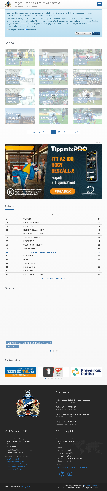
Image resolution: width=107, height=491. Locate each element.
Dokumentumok (65, 392)
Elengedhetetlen (16, 29)
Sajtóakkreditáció (14, 459)
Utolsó (75, 132)
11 (54, 132)
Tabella (9, 206)
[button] (50, 351)
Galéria (9, 288)
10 (48, 132)
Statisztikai (31, 29)
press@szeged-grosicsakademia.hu (72, 467)
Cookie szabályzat (14, 469)
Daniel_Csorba (25, 487)
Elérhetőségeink (64, 431)
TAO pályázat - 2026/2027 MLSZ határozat (73, 400)
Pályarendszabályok (15, 461)
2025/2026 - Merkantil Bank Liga (53, 278)
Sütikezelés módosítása (93, 486)
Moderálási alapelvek (16, 466)
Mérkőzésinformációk (16, 431)
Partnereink (12, 360)
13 (64, 132)
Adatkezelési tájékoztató (17, 464)
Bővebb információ (83, 33)
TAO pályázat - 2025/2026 (66, 421)
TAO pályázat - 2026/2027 (66, 407)
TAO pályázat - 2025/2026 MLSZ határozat (73, 414)
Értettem (96, 33)
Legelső (32, 132)
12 (59, 132)
